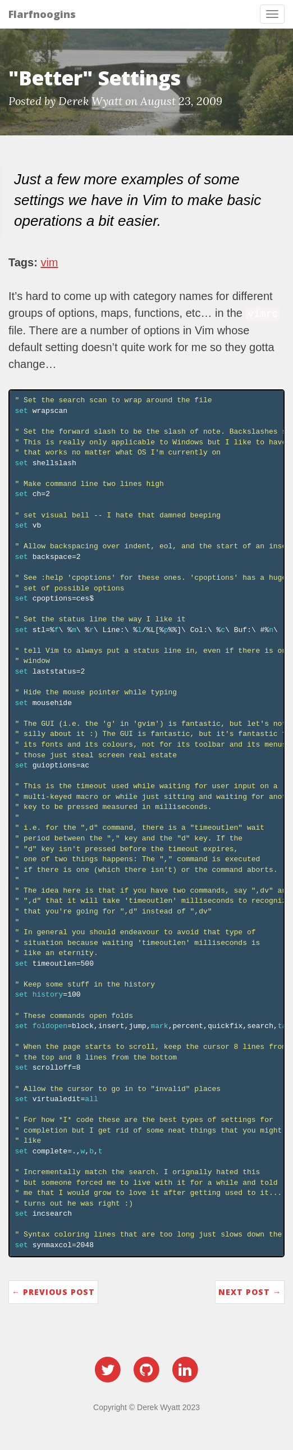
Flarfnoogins (42, 14)
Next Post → (249, 1292)
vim (49, 262)
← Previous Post (53, 1292)
